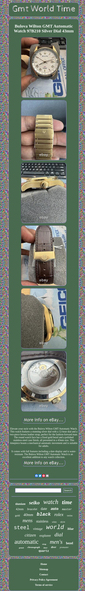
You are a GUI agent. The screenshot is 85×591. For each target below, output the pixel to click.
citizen (30, 535)
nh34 (62, 522)
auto (54, 508)
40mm (28, 514)
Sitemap (43, 569)
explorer (45, 535)
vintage (38, 529)
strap (44, 544)
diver (53, 547)
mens (28, 520)
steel (21, 528)
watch (50, 501)
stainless (42, 521)
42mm (20, 509)
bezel (69, 543)
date (44, 508)
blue (71, 529)
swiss (69, 515)
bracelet (32, 509)
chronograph (33, 547)
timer (45, 548)
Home (44, 564)
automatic (26, 541)
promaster (64, 547)
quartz (44, 551)
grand (21, 548)
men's (56, 542)
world (55, 527)
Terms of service (43, 585)
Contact (44, 574)
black (44, 514)
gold (17, 515)
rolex (58, 514)
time (67, 502)
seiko (34, 502)
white (54, 522)
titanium (20, 503)
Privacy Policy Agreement (44, 579)
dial (58, 534)
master (67, 509)
